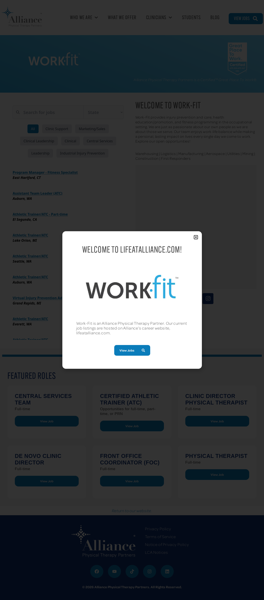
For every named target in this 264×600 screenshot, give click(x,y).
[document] (132, 300)
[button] (196, 237)
